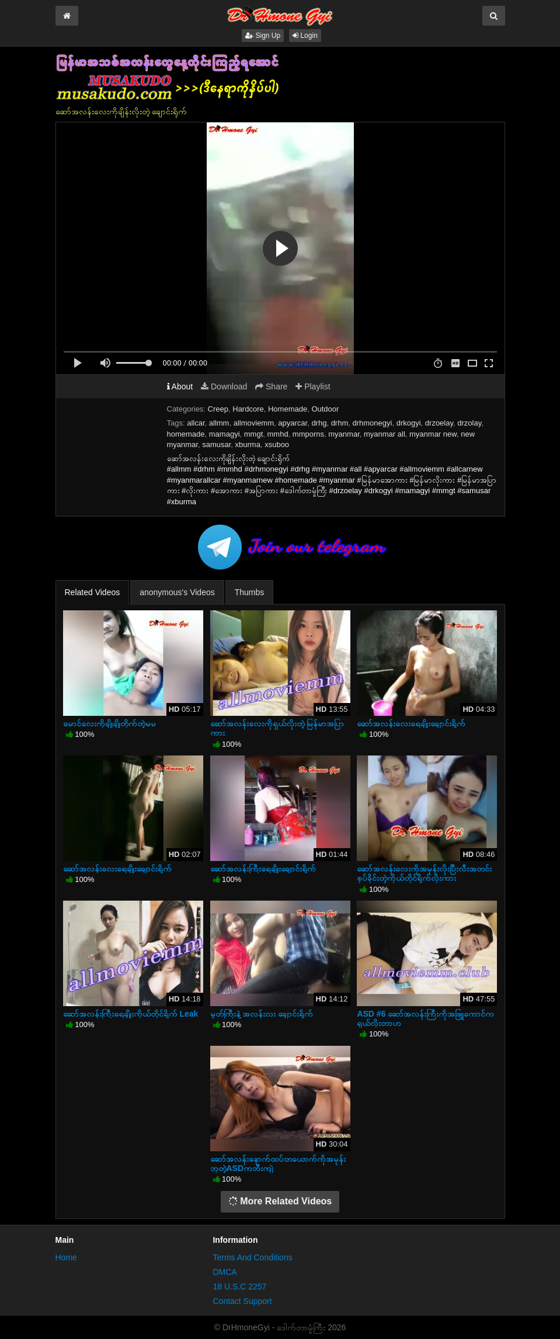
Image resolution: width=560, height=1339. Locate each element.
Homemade (287, 409)
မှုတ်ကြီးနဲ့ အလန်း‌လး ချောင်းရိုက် (262, 1013)
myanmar (343, 434)
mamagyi (224, 434)
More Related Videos (280, 1201)
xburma (247, 444)
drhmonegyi (372, 423)
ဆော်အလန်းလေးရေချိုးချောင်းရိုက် (411, 723)
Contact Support (242, 1301)
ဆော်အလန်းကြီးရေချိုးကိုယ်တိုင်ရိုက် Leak (131, 1013)
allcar (195, 423)
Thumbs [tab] (250, 592)
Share (271, 386)
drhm (340, 423)
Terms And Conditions (252, 1257)
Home (66, 1257)
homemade (186, 434)
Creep (218, 409)
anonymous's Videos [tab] (177, 592)
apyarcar (292, 423)
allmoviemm (254, 423)
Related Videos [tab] (92, 592)
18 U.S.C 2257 (239, 1286)
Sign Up (262, 35)
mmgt (253, 434)
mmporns (308, 434)
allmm (219, 423)
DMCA (224, 1272)
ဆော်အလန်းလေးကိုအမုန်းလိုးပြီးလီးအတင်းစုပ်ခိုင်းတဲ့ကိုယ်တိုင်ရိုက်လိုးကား (424, 873)
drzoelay (439, 423)
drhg (318, 423)
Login (305, 35)
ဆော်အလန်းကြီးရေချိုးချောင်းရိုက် (263, 868)
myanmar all (384, 434)
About (180, 386)
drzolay (469, 423)
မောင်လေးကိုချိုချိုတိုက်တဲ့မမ (109, 723)
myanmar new (433, 434)
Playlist (312, 386)
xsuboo (277, 444)
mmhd (277, 434)
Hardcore (247, 409)
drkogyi (408, 423)
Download (224, 386)
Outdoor (325, 409)
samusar (216, 444)
